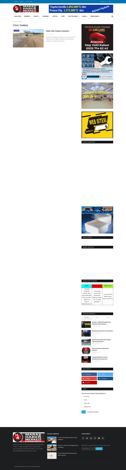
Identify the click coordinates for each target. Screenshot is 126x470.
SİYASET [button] (37, 16)
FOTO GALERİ (28, 1)
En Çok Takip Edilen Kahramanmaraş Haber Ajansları (67, 454)
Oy (83, 412)
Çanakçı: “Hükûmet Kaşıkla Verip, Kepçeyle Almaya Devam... (101, 323)
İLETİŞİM (16, 1)
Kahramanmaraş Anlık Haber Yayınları (100, 349)
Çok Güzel (87, 396)
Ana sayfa (17, 16)
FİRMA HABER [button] (95, 16)
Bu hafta (86, 317)
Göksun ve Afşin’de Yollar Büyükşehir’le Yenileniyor (68, 446)
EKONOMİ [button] (46, 16)
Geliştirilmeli (87, 407)
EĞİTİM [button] (55, 16)
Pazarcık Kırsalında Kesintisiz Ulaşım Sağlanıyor (67, 438)
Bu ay (97, 317)
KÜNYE (21, 1)
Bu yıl (107, 317)
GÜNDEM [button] (27, 16)
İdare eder (87, 403)
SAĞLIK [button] (85, 16)
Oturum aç (103, 1)
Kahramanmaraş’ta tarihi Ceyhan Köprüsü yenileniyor (101, 340)
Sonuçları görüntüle (93, 412)
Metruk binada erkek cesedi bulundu (102, 331)
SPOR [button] (63, 16)
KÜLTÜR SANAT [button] (73, 16)
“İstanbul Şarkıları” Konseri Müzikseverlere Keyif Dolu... (100, 358)
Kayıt (110, 1)
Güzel (85, 400)
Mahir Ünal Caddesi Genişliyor (59, 31)
